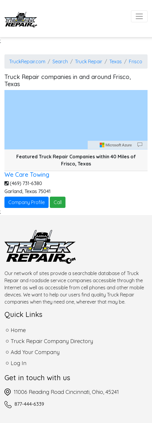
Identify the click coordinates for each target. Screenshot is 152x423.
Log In (18, 363)
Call (58, 202)
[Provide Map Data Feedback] (140, 145)
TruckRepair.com (27, 61)
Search (60, 61)
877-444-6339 (29, 404)
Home (18, 330)
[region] (76, 119)
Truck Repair (88, 61)
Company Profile (26, 202)
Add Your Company (35, 352)
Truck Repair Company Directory (52, 341)
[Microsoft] (116, 145)
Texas (115, 61)
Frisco (135, 61)
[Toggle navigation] (139, 16)
